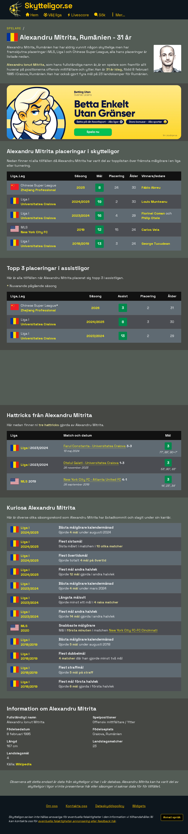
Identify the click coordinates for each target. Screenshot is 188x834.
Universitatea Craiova (38, 204)
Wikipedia (23, 764)
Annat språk (172, 817)
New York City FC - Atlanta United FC (92, 479)
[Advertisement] (94, 377)
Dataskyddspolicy (109, 806)
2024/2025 (81, 201)
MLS (28, 481)
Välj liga (53, 14)
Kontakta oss (76, 806)
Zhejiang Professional (38, 190)
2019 (81, 230)
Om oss (52, 806)
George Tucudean (156, 243)
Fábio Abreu (151, 187)
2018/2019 (80, 243)
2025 (81, 187)
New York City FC (34, 232)
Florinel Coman (153, 213)
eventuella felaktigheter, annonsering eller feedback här (76, 821)
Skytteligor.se (48, 5)
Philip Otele (151, 218)
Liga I (34, 448)
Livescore (78, 14)
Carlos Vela (150, 230)
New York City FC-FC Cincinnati (133, 630)
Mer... (118, 14)
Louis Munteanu (154, 201)
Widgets (139, 806)
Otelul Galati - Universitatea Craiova (91, 463)
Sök (100, 14)
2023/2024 (81, 215)
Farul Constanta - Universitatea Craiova (95, 446)
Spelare (14, 28)
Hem (32, 14)
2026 (95, 308)
